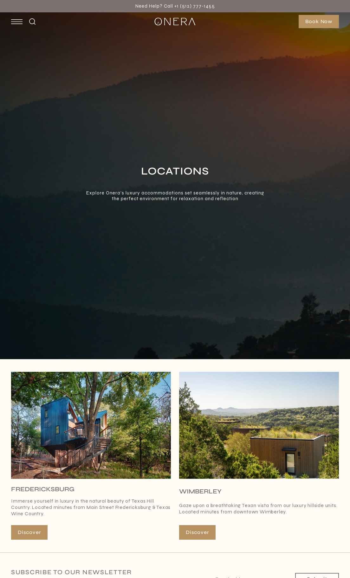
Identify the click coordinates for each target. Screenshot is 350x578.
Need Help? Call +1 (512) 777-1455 (175, 6)
